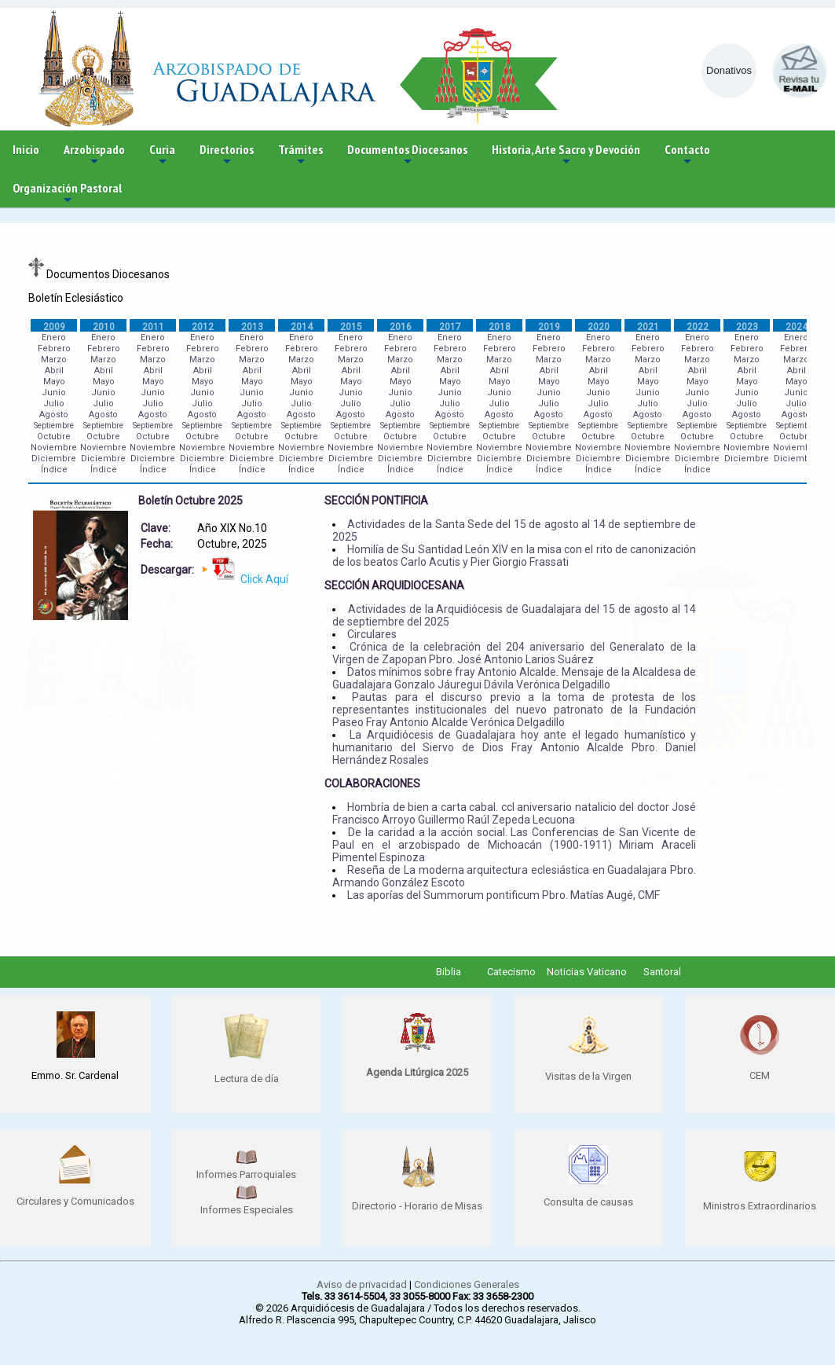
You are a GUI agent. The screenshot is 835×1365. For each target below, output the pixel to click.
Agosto (53, 414)
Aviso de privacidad (362, 1284)
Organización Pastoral (67, 193)
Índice (54, 469)
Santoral (662, 972)
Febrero (54, 348)
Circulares (372, 634)
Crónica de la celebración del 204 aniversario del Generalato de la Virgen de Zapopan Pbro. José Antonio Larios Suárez (514, 653)
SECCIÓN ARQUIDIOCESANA (394, 585)
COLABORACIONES (372, 783)
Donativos (729, 70)
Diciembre (53, 458)
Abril (54, 370)
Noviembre (54, 447)
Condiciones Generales (466, 1284)
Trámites (300, 155)
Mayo (54, 381)
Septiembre (54, 425)
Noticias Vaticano (587, 972)
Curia (162, 155)
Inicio (26, 149)
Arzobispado (94, 155)
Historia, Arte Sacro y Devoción (566, 155)
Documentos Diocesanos (407, 155)
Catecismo (511, 972)
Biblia (448, 972)
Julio (53, 403)
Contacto (687, 155)
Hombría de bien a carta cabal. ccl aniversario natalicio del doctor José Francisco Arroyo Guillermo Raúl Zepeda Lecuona (514, 813)
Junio (54, 392)
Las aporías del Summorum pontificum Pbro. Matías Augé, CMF (503, 895)
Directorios (227, 155)
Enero (54, 337)
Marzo (54, 359)
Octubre (54, 436)
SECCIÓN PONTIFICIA (376, 500)
